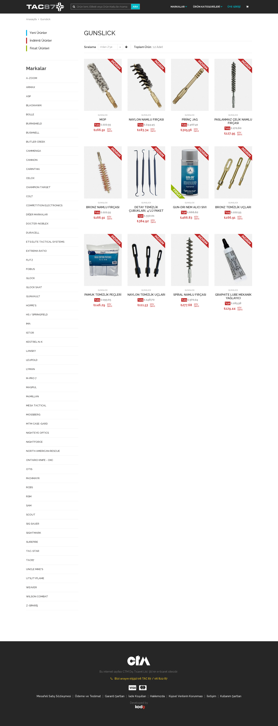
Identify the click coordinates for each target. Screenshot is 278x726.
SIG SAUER (32, 523)
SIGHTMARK (33, 532)
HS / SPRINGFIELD (37, 314)
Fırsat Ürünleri (37, 48)
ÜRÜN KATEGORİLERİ (208, 6)
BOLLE (30, 114)
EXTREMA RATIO (36, 250)
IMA (28, 323)
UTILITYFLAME (35, 578)
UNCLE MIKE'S (34, 569)
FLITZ (29, 260)
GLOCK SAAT (34, 287)
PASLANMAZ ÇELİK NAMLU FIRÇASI (233, 121)
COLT (29, 196)
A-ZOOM (31, 78)
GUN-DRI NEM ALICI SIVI (190, 207)
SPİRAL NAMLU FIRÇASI (189, 294)
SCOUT (30, 514)
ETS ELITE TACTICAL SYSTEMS (45, 241)
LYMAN (30, 369)
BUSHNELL (32, 132)
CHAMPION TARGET (38, 187)
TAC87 (30, 560)
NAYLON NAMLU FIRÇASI (146, 119)
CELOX (30, 178)
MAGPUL (31, 387)
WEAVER (31, 587)
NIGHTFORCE (34, 441)
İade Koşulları (137, 696)
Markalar (179, 6)
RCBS (29, 487)
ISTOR (30, 332)
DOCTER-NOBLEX (37, 223)
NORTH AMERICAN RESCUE (43, 450)
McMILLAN (32, 396)
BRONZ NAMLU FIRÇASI (102, 207)
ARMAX (30, 87)
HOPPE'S (31, 305)
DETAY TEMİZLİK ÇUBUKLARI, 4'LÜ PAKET (146, 208)
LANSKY (31, 350)
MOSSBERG (33, 414)
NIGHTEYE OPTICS (37, 432)
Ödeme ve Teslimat (88, 696)
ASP (28, 96)
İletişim (211, 696)
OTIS (29, 469)
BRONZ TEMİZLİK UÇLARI (233, 207)
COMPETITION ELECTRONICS (44, 205)
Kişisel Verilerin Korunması (186, 696)
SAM (28, 505)
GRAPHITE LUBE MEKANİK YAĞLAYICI (233, 296)
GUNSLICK (103, 115)
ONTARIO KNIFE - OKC (39, 460)
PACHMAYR (33, 478)
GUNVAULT (33, 296)
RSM (28, 496)
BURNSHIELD (34, 123)
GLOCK (30, 278)
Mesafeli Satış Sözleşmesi (54, 696)
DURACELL (32, 232)
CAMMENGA (33, 150)
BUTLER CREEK (35, 141)
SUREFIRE (32, 541)
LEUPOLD (31, 360)
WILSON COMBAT (37, 596)
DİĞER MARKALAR (37, 214)
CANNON (31, 159)
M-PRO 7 (31, 378)
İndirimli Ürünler (39, 41)
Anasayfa (31, 19)
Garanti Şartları (114, 696)
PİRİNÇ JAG (190, 119)
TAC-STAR (32, 551)
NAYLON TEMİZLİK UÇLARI (146, 294)
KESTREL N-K (34, 341)
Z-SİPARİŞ (32, 605)
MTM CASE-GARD (37, 423)
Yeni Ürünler (36, 33)
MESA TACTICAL (36, 405)
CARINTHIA (33, 169)
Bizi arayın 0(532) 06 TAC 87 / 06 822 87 (139, 678)
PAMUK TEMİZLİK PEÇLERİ (102, 294)
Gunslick (45, 19)
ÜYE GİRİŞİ (234, 6)
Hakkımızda (157, 696)
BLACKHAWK (34, 105)
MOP (102, 119)
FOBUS (30, 269)
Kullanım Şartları (230, 696)
